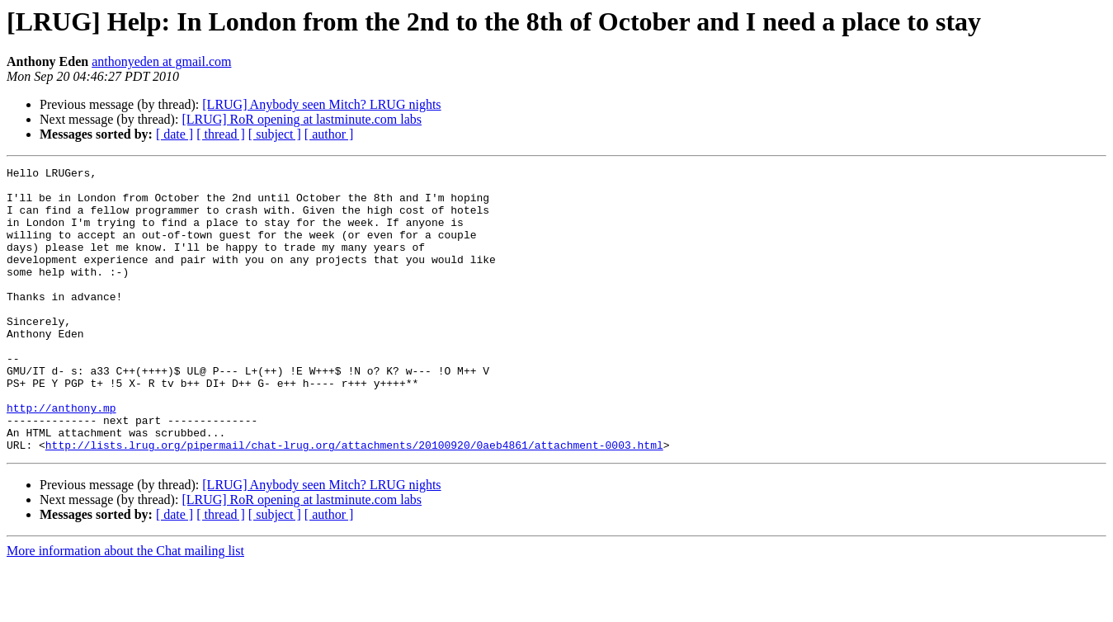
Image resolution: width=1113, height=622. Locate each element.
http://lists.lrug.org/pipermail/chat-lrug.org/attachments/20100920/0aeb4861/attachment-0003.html (354, 501)
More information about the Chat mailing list (125, 608)
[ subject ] (274, 134)
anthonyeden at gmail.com (161, 61)
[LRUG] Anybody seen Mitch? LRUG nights (321, 104)
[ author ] (329, 134)
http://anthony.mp (61, 457)
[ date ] (174, 134)
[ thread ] (220, 134)
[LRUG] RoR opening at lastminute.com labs (302, 119)
